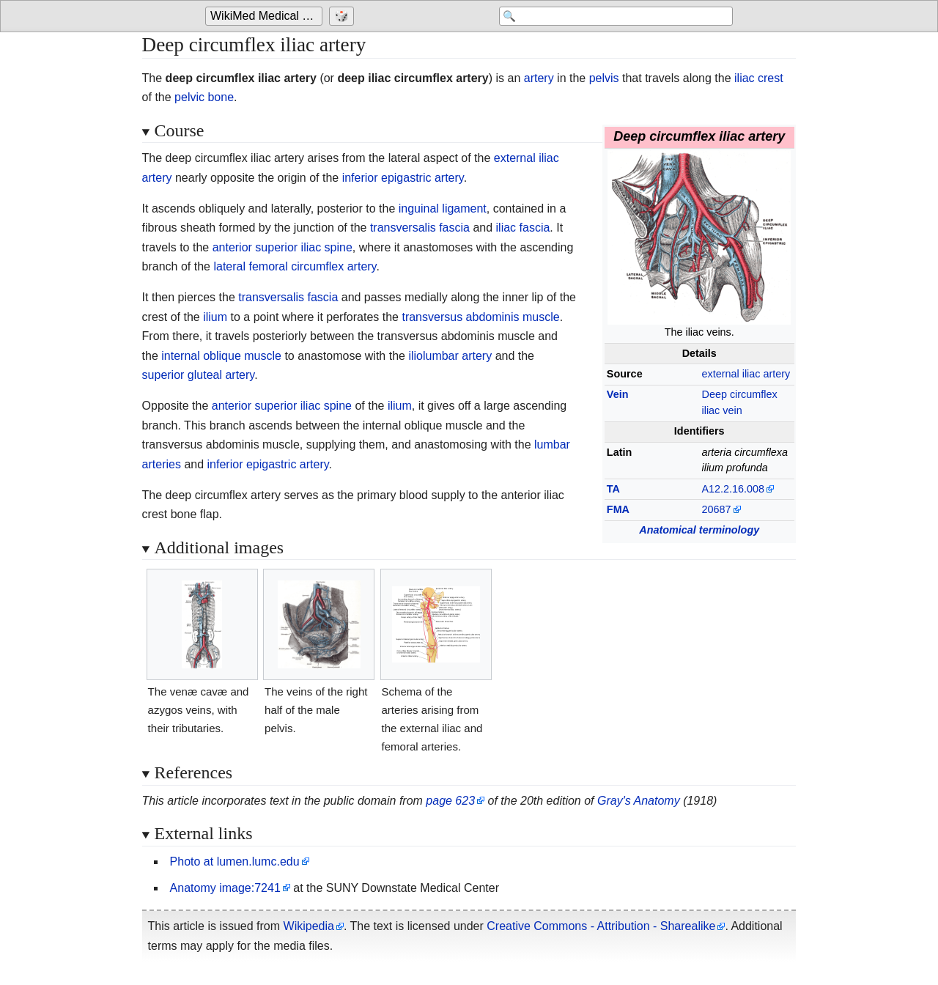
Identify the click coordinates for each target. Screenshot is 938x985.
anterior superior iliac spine (282, 247)
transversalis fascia (420, 227)
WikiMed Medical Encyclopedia (266, 16)
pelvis (604, 78)
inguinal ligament (443, 208)
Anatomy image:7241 (225, 888)
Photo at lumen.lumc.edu (235, 861)
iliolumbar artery (450, 356)
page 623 (450, 800)
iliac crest (758, 78)
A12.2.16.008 (732, 489)
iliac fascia (523, 227)
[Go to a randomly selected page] (343, 16)
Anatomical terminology (699, 530)
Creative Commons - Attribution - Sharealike (601, 926)
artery (539, 78)
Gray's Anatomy (638, 800)
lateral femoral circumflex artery (294, 266)
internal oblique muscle (221, 356)
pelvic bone (204, 97)
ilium (215, 317)
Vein (618, 394)
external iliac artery (745, 374)
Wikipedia (309, 926)
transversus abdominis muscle (480, 317)
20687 (716, 509)
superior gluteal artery (198, 375)
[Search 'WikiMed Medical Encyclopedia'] (615, 16)
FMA (618, 509)
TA (613, 489)
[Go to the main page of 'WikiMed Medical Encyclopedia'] (265, 16)
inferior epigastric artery (403, 177)
